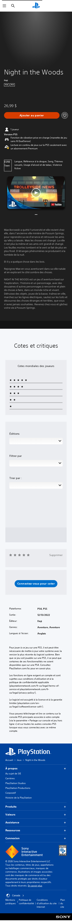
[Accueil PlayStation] (36, 6)
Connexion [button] (36, 838)
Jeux (19, 760)
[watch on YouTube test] (56, 204)
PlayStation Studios (15, 783)
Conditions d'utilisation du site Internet (47, 903)
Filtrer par (15, 456)
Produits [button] (36, 807)
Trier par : (15, 478)
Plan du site (62, 903)
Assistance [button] (36, 822)
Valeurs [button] (36, 814)
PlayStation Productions (17, 788)
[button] (36, 192)
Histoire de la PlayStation (18, 797)
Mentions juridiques (10, 901)
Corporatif (10, 792)
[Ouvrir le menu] (4, 6)
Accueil (9, 760)
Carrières (10, 778)
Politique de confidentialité (26, 901)
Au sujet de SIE (13, 773)
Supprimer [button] (56, 555)
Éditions (14, 433)
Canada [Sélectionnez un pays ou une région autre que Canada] (15, 895)
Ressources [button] (36, 830)
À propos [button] (36, 768)
